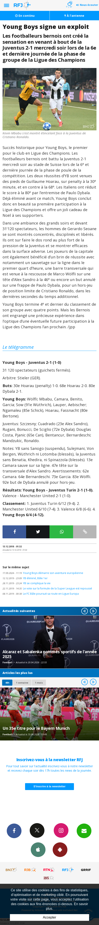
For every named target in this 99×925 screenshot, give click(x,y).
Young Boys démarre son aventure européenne (43, 573)
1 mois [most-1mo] (39, 682)
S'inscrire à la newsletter (49, 786)
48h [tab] (7, 682)
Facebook (14, 831)
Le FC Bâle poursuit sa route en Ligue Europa (41, 593)
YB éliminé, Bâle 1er (25, 578)
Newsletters (84, 831)
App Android (60, 849)
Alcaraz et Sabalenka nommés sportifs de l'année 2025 (50, 654)
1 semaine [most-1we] (22, 682)
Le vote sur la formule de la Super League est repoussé (47, 588)
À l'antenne (74, 16)
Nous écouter (89, 5)
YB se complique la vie (27, 583)
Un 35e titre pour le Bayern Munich (36, 728)
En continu (25, 16)
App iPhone (38, 849)
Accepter (49, 917)
